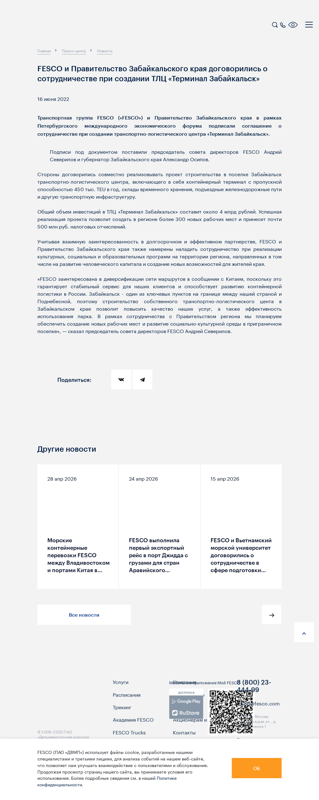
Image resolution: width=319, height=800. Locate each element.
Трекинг (122, 716)
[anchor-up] (304, 632)
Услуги (120, 691)
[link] (186, 717)
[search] (275, 24)
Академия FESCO (133, 729)
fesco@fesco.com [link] (258, 712)
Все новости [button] (84, 615)
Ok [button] (256, 768)
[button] (272, 614)
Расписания (126, 704)
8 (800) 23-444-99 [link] (254, 695)
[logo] (45, 25)
